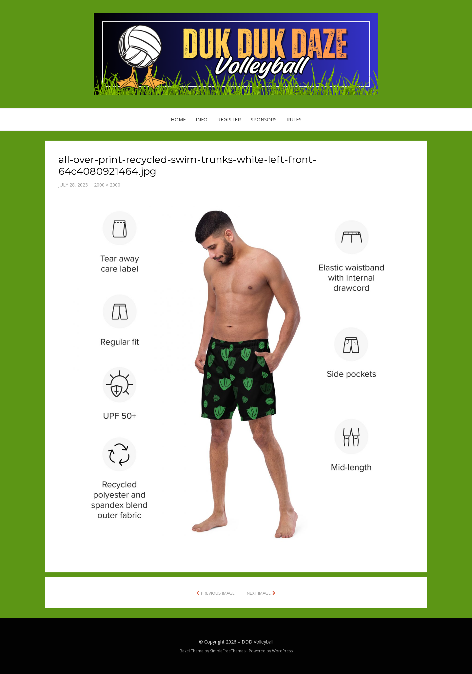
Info (201, 119)
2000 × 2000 (107, 185)
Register (229, 119)
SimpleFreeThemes (228, 651)
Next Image (259, 593)
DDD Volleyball (257, 642)
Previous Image (218, 593)
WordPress (282, 651)
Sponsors (264, 119)
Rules (294, 119)
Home (178, 119)
